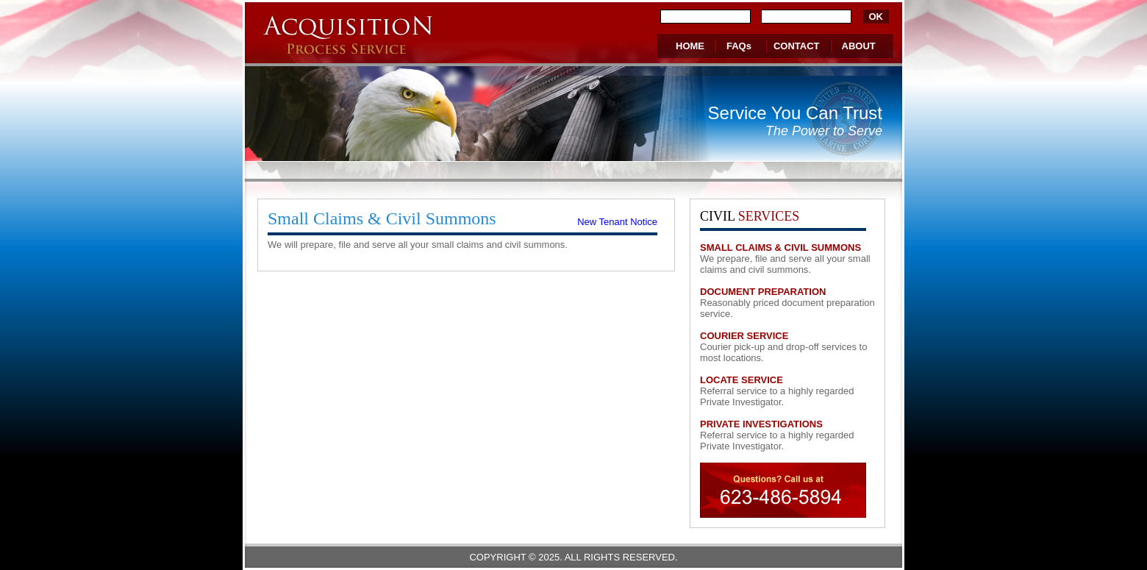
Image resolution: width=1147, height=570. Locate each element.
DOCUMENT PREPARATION (763, 291)
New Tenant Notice (617, 221)
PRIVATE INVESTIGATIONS (761, 424)
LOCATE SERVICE (741, 379)
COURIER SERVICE (744, 335)
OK (876, 16)
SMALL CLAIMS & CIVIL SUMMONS (780, 247)
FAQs (738, 45)
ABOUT (859, 45)
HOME (690, 45)
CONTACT (796, 45)
